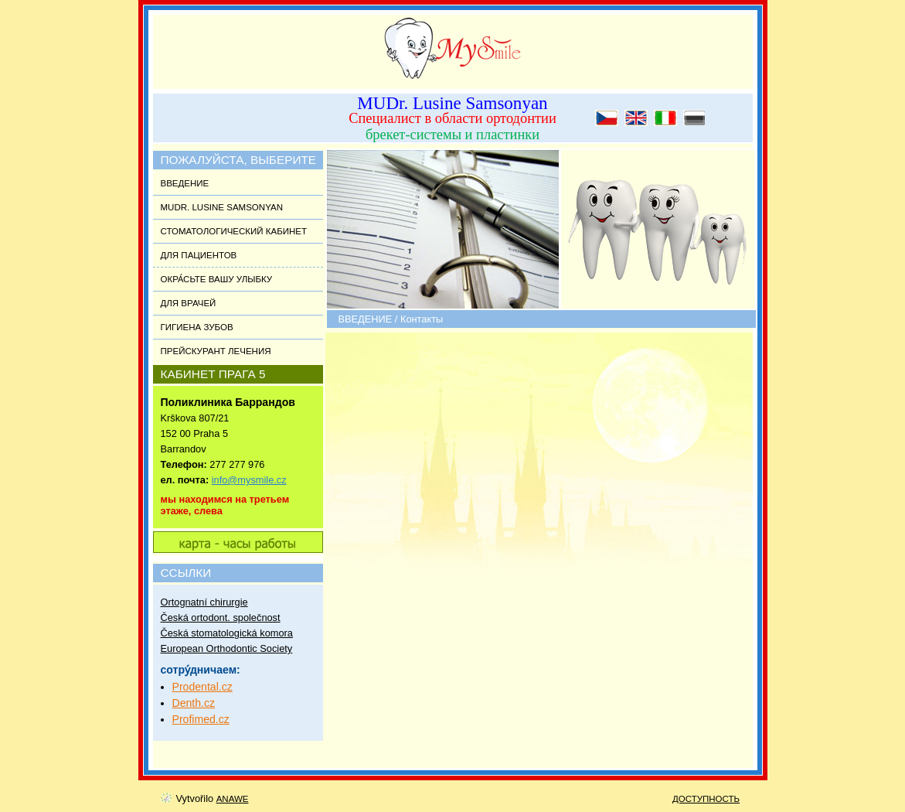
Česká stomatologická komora (227, 633)
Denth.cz (194, 703)
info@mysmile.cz (249, 480)
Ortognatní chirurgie (204, 602)
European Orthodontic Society (227, 648)
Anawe (232, 798)
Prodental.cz (202, 687)
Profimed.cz (201, 719)
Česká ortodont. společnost (221, 617)
